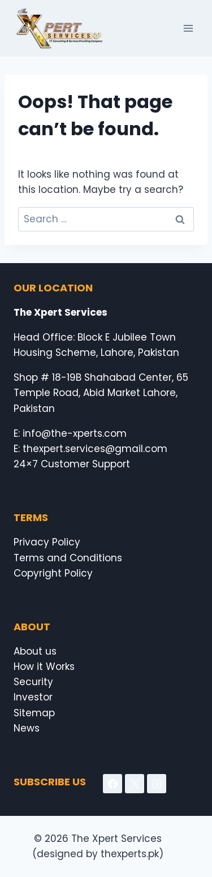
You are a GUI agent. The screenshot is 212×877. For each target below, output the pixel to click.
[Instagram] (156, 783)
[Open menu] (188, 28)
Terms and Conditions (68, 558)
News (27, 728)
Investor (33, 697)
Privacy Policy (47, 542)
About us (35, 651)
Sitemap (34, 713)
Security (33, 682)
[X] (134, 783)
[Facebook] (112, 783)
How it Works (44, 666)
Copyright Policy (53, 573)
